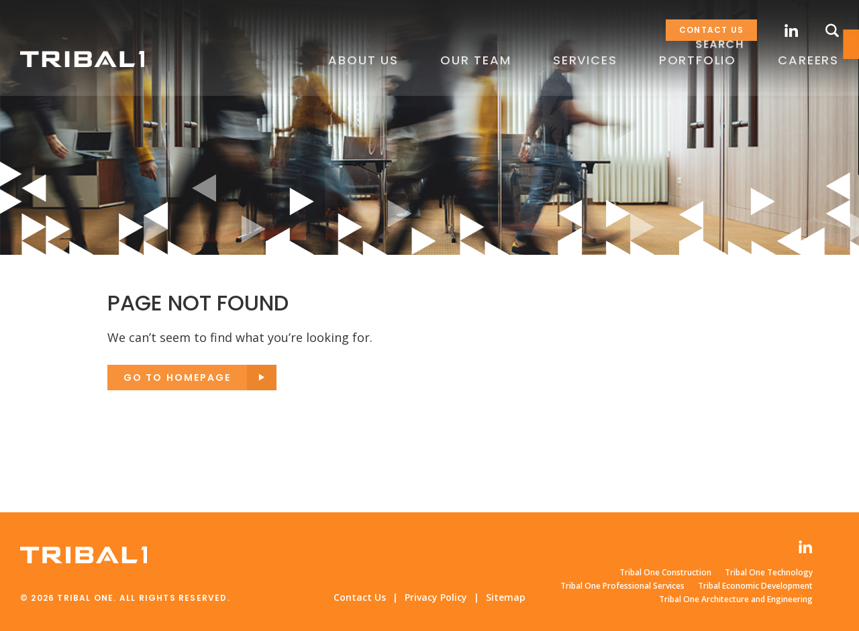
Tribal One (83, 60)
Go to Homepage (177, 377)
